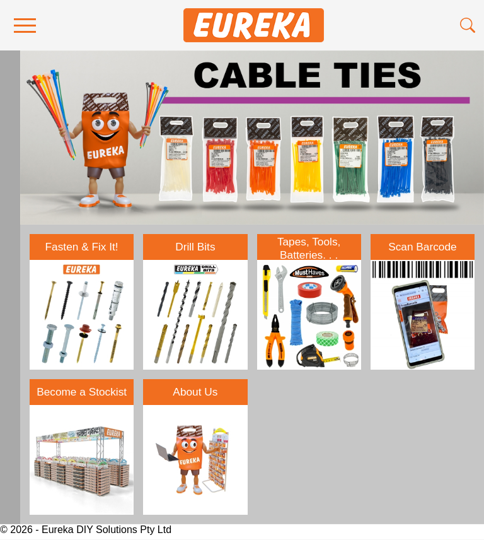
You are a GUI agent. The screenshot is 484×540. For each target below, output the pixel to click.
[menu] (25, 25)
